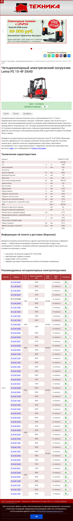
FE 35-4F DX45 (16, 477)
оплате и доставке (38, 148)
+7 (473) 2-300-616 (60, 501)
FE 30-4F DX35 (16, 422)
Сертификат (27, 113)
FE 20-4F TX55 (16, 362)
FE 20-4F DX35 (16, 337)
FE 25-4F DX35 (16, 379)
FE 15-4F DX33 (16, 286)
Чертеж (6, 113)
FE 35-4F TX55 (16, 489)
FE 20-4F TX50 (16, 358)
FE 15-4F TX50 (16, 312)
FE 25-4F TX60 (16, 409)
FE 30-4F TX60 (16, 451)
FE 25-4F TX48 (16, 396)
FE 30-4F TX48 (16, 439)
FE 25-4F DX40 (16, 388)
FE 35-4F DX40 (16, 473)
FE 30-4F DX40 (16, 430)
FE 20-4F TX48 (16, 354)
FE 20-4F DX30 (16, 329)
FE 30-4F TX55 (16, 447)
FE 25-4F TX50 (16, 401)
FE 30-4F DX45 (16, 434)
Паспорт (16, 113)
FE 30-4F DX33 (16, 418)
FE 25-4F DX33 (16, 375)
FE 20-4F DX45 (16, 350)
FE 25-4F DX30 (16, 371)
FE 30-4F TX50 (16, 443)
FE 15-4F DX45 (16, 303)
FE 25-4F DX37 (16, 384)
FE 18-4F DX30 (16, 324)
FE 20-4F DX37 (16, 341)
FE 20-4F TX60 (16, 367)
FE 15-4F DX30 (16, 282)
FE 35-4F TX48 (16, 481)
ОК (36, 516)
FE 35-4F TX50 (16, 485)
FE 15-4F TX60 (16, 320)
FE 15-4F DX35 (16, 291)
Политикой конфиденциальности (50, 511)
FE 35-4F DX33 (16, 460)
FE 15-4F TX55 (16, 316)
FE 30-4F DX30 (16, 413)
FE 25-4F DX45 (16, 392)
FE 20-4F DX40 (16, 346)
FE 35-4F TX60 (16, 494)
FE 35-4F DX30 (16, 456)
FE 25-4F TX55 (16, 405)
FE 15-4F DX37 (16, 295)
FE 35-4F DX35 (16, 464)
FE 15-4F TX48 (16, 307)
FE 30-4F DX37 (16, 426)
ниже (11, 148)
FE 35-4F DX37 (16, 468)
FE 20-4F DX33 (16, 333)
